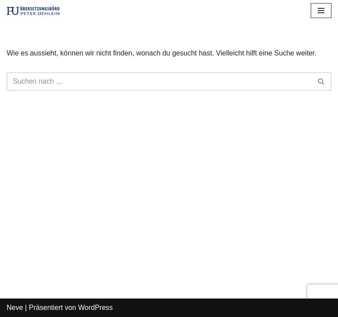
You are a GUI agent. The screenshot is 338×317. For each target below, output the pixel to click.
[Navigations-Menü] (321, 10)
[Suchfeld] (159, 81)
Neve (15, 307)
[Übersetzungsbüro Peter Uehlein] (33, 10)
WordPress (95, 307)
